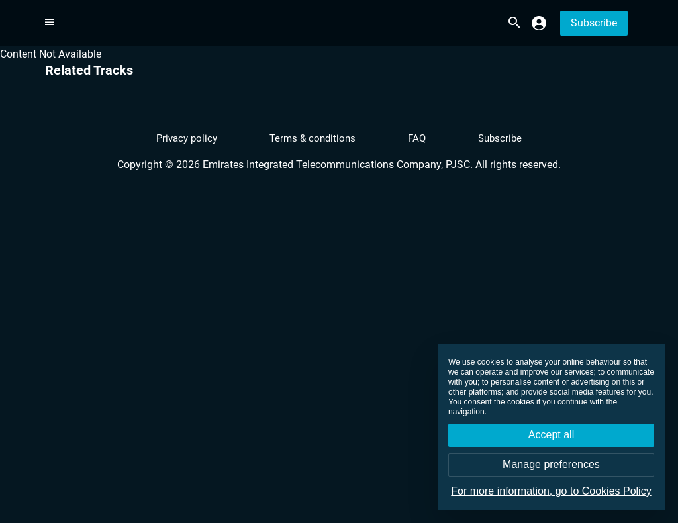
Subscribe (594, 23)
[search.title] (514, 23)
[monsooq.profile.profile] (539, 23)
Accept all (551, 434)
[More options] (49, 21)
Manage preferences (551, 464)
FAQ (417, 138)
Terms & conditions (312, 138)
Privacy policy (186, 138)
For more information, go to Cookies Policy (551, 491)
